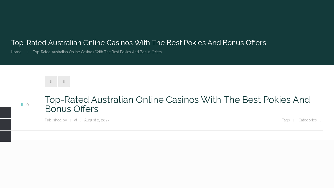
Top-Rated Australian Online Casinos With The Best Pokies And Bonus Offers (97, 52)
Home (16, 52)
